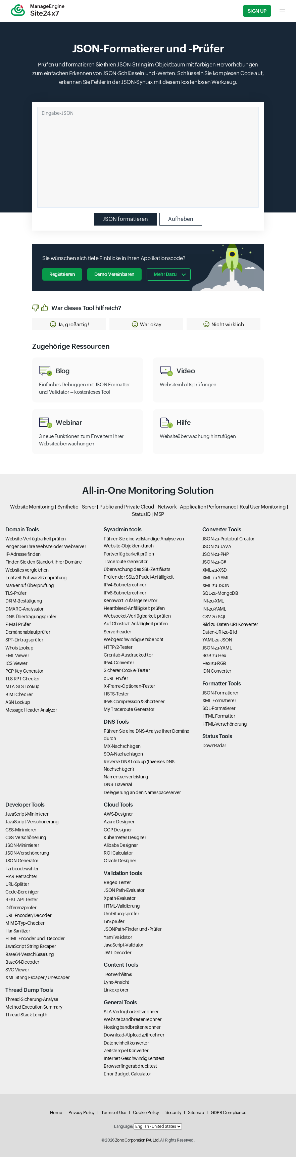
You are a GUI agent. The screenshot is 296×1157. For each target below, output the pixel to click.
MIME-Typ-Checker (24, 923)
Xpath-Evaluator (120, 898)
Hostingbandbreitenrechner (132, 1027)
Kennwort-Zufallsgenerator (130, 600)
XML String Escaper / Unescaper (37, 977)
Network (167, 507)
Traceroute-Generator (126, 561)
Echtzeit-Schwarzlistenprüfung (36, 577)
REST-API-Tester (21, 899)
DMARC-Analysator (24, 609)
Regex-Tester (117, 882)
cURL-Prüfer (116, 678)
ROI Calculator (118, 853)
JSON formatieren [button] (125, 219)
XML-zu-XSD (214, 570)
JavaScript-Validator (123, 945)
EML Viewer (17, 655)
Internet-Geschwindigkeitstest (134, 1058)
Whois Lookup (19, 647)
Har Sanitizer (17, 930)
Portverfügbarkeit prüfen (129, 554)
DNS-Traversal (118, 784)
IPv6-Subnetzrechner (125, 592)
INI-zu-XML (213, 601)
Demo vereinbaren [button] (114, 274)
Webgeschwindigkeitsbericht (133, 639)
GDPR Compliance (228, 1112)
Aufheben (180, 219)
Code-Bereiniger (22, 892)
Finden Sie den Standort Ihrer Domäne (43, 562)
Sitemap (196, 1112)
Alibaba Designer (121, 845)
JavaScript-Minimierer (26, 814)
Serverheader (117, 631)
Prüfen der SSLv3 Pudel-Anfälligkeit (139, 577)
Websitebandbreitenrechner (132, 1019)
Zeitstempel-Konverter (126, 1050)
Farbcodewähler (22, 868)
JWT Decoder (117, 952)
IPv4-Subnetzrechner (125, 584)
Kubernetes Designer (125, 837)
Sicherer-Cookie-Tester (127, 670)
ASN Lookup (17, 702)
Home (56, 1112)
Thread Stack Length (26, 1014)
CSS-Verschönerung (25, 837)
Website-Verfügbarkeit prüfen (35, 538)
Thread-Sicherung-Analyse (31, 999)
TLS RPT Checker (22, 678)
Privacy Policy (81, 1112)
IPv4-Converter (119, 662)
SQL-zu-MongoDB (220, 593)
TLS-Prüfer (15, 593)
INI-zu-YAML (214, 609)
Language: (123, 1126)
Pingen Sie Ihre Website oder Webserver (45, 546)
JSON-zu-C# (214, 562)
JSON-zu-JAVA (216, 546)
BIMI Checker (19, 694)
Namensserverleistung (126, 776)
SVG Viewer (17, 969)
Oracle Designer (120, 860)
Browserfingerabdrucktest (130, 1066)
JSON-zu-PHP (215, 554)
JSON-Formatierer (220, 692)
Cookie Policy (146, 1112)
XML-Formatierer (219, 700)
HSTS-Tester (116, 693)
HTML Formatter (218, 716)
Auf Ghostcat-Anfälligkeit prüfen (135, 623)
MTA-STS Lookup (22, 686)
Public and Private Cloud (126, 507)
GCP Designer (118, 829)
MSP (159, 514)
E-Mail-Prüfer (18, 624)
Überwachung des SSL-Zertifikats (137, 569)
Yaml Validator (118, 937)
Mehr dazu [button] (165, 274)
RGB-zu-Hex (214, 655)
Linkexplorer (116, 990)
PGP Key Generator (24, 671)
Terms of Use (113, 1112)
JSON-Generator (21, 860)
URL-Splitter (17, 884)
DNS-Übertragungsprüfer (30, 616)
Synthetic (68, 507)
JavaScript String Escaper (30, 946)
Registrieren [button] (62, 274)
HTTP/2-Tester (118, 647)
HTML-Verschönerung (224, 724)
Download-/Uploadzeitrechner (134, 1035)
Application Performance (208, 507)
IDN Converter (216, 671)
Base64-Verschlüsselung (29, 954)
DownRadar (214, 745)
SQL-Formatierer (219, 708)
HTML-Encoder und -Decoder (35, 938)
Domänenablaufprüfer (27, 632)
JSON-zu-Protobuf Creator (228, 538)
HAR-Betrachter (21, 876)
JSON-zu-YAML (217, 647)
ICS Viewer (16, 663)
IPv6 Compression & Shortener (134, 701)
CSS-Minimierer (20, 829)
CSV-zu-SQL (214, 616)
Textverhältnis (118, 974)
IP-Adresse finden (23, 554)
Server (89, 507)
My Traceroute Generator (129, 709)
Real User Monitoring (263, 507)
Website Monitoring (32, 507)
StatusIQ (141, 514)
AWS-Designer (118, 814)
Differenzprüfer (21, 907)
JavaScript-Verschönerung (31, 821)
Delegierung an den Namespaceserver (142, 792)
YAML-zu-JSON (217, 639)
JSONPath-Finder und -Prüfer (132, 929)
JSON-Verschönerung (27, 853)
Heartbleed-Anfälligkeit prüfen (134, 608)
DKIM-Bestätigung (23, 601)
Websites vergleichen (27, 570)
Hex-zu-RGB (214, 663)
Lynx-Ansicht (116, 982)
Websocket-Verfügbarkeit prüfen (137, 616)
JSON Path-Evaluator (124, 890)
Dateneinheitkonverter (126, 1043)
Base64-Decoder (22, 962)
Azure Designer (119, 821)
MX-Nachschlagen (122, 746)
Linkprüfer (114, 921)
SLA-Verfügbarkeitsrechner (131, 1011)
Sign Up (257, 11)
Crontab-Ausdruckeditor (128, 655)
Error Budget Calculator (127, 1073)
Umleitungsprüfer (121, 913)
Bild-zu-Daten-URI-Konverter (230, 624)
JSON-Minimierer (22, 845)
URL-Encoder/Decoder (28, 915)
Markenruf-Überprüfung (29, 585)
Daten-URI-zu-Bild (219, 632)
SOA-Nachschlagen (123, 754)
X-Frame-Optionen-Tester (129, 686)
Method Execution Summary (33, 1007)
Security (173, 1112)
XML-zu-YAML (216, 577)
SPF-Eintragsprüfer (24, 639)
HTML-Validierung (122, 906)
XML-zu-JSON (216, 585)
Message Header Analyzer (31, 710)
